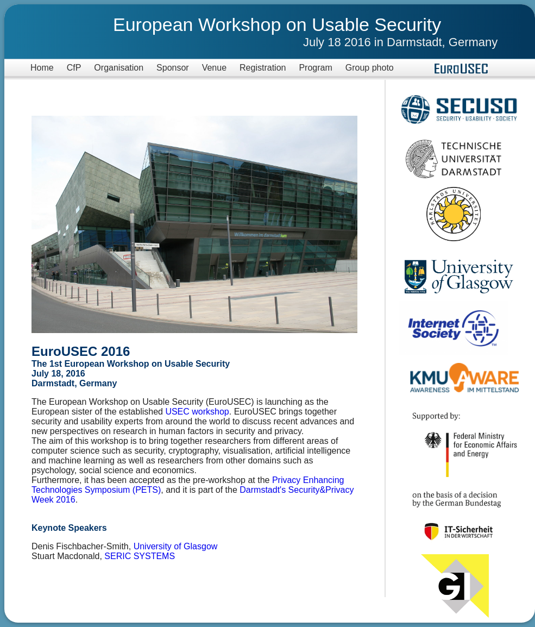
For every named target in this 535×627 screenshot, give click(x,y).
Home (42, 67)
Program (315, 67)
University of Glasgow (176, 546)
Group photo (369, 67)
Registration (263, 67)
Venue (214, 67)
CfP (74, 67)
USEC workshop (197, 411)
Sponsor (172, 67)
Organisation (118, 67)
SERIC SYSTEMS (139, 556)
